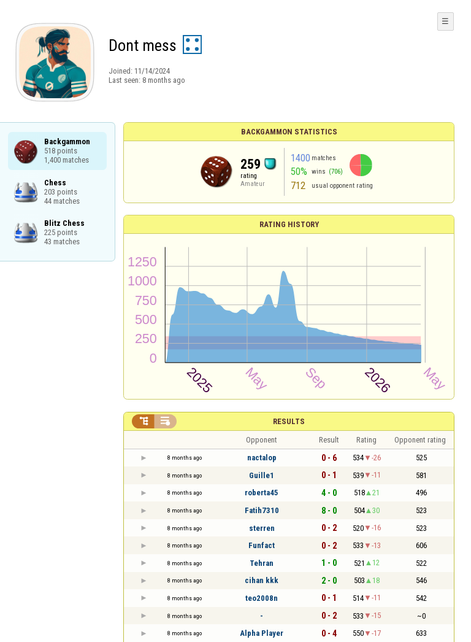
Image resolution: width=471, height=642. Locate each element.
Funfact (261, 545)
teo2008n (261, 598)
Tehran (262, 563)
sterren (262, 528)
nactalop (262, 457)
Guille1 (261, 475)
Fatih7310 (262, 510)
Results (289, 421)
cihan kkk (261, 580)
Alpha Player (261, 633)
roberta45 (261, 492)
